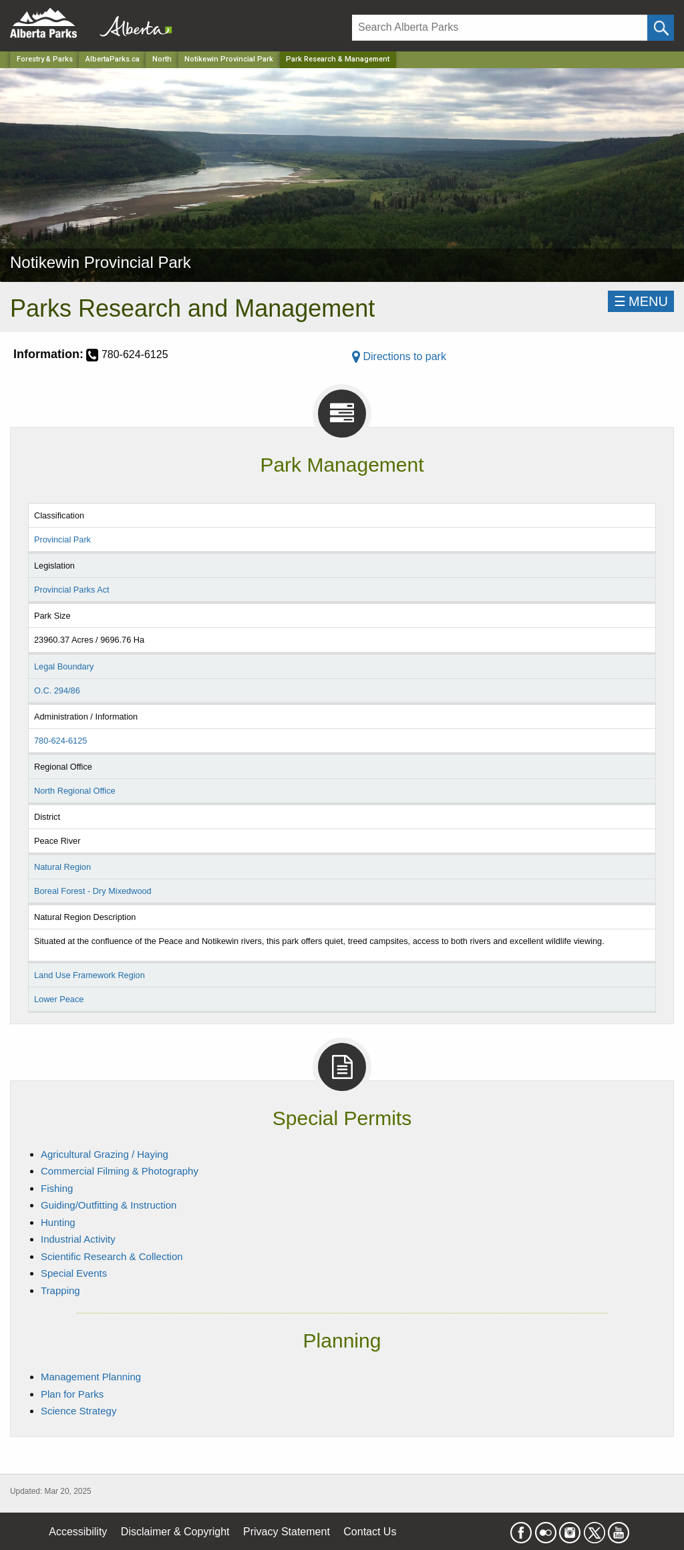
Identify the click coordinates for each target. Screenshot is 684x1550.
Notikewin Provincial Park (228, 59)
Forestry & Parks (45, 59)
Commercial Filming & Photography (119, 1171)
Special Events (74, 1273)
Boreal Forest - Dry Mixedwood (93, 891)
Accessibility (78, 1531)
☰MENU (641, 301)
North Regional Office (75, 791)
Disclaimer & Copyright (175, 1531)
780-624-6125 (60, 741)
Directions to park (399, 356)
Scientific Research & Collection (112, 1256)
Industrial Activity (78, 1239)
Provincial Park (62, 539)
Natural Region (62, 867)
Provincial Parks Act (72, 590)
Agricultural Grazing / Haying (104, 1154)
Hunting (58, 1222)
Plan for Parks (72, 1394)
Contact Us (369, 1531)
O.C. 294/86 (57, 690)
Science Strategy (78, 1410)
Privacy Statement (286, 1531)
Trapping (60, 1290)
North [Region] (162, 59)
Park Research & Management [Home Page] (337, 59)
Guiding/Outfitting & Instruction (108, 1205)
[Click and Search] (660, 28)
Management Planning (91, 1376)
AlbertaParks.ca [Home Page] (113, 59)
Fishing (57, 1188)
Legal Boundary (64, 666)
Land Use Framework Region (89, 975)
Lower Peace (58, 999)
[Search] (499, 28)
